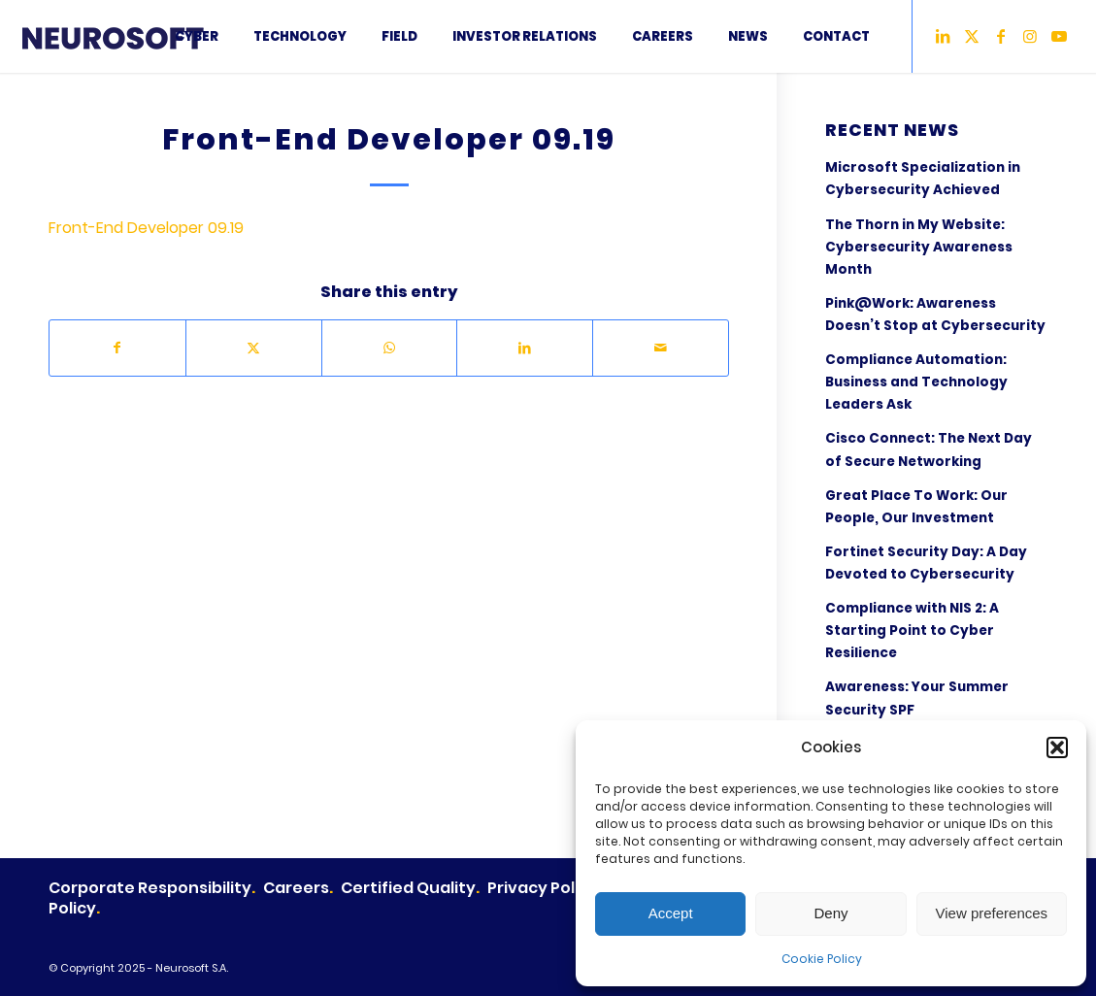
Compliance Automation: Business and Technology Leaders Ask (916, 382)
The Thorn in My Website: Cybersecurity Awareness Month (919, 247)
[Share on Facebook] (117, 347)
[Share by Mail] (660, 347)
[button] (1057, 747)
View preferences (992, 913)
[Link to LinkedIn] (942, 35)
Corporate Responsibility (150, 888)
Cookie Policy (821, 958)
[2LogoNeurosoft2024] (134, 36)
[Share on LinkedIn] (524, 347)
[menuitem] (196, 36)
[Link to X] (971, 35)
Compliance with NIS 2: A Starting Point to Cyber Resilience (912, 630)
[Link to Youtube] (1059, 35)
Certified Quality (408, 888)
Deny (830, 913)
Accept (670, 913)
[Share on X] (253, 347)
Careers (296, 888)
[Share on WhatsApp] (389, 347)
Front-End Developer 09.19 (146, 227)
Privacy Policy (542, 888)
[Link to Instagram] (1030, 35)
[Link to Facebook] (1000, 35)
